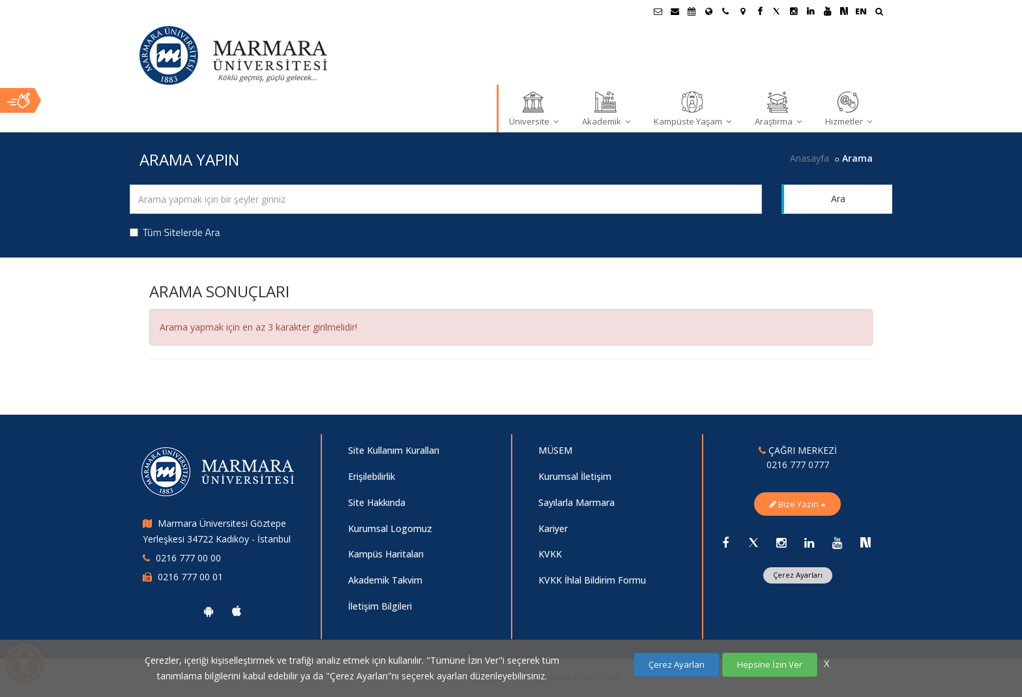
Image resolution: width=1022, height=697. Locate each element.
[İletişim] (725, 11)
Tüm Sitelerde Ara (175, 232)
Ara (838, 198)
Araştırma (778, 108)
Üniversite (534, 108)
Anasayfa (809, 158)
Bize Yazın (797, 504)
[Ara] (879, 12)
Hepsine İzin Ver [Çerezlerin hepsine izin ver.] (769, 664)
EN (861, 11)
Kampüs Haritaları (386, 554)
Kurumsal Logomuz (390, 528)
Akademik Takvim (385, 580)
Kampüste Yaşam (692, 108)
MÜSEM (555, 450)
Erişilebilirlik (371, 476)
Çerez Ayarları (798, 575)
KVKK (550, 554)
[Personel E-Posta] (674, 11)
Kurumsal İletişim (574, 476)
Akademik (606, 108)
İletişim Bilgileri (380, 606)
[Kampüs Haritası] (742, 11)
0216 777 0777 (797, 464)
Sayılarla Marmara (576, 502)
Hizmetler (848, 108)
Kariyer (553, 528)
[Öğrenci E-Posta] (657, 11)
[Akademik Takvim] (691, 11)
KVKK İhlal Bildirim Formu (592, 580)
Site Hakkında (376, 502)
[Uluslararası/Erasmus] (708, 11)
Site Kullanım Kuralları (393, 450)
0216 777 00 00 (188, 558)
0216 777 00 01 (190, 577)
